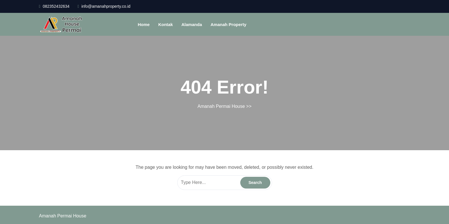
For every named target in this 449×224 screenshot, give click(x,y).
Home (144, 24)
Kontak (165, 24)
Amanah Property (228, 24)
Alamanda (192, 24)
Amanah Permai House (221, 106)
